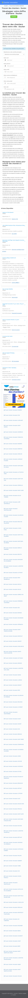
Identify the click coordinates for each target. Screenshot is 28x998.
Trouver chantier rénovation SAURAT (13, 724)
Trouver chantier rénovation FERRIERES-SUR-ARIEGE (13, 601)
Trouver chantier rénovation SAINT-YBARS (14, 739)
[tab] (14, 213)
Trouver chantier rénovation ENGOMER (14, 925)
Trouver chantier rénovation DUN (12, 729)
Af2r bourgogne (15, 361)
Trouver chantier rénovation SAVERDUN (14, 432)
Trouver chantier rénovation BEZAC (13, 930)
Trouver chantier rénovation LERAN (13, 756)
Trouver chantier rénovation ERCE (12, 690)
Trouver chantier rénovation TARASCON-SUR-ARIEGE (13, 437)
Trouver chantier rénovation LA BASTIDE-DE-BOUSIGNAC (13, 958)
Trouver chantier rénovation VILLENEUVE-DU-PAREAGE (14, 696)
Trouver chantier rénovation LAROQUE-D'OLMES (13, 459)
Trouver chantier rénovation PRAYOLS (13, 809)
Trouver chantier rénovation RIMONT (13, 685)
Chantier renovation (10, 2)
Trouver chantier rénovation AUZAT (13, 718)
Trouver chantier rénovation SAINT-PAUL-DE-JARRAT (13, 535)
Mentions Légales (22, 993)
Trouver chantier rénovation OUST (12, 798)
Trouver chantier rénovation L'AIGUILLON (14, 902)
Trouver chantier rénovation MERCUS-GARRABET (13, 548)
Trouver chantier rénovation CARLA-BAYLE (14, 646)
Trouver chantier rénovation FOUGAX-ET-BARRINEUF (13, 777)
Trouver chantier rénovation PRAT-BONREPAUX (12, 578)
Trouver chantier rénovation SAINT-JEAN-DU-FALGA (13, 466)
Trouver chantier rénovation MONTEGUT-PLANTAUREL (13, 913)
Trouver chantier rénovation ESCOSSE (13, 825)
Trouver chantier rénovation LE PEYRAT (14, 793)
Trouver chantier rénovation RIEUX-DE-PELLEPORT (13, 522)
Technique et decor (16, 379)
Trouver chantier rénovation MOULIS (13, 584)
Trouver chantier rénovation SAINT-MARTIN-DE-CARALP (12, 952)
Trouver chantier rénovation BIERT (12, 946)
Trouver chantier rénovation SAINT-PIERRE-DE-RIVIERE (12, 630)
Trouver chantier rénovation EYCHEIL (13, 771)
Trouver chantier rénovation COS (12, 871)
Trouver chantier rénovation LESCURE (13, 761)
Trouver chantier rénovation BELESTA (13, 554)
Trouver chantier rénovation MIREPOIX (13, 448)
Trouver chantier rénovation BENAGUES (14, 783)
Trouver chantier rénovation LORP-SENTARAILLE (12, 502)
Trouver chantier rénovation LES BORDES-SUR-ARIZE (14, 750)
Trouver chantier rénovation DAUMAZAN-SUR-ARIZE (13, 618)
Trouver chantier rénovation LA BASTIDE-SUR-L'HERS (13, 669)
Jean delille (14, 233)
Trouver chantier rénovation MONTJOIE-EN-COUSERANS (13, 560)
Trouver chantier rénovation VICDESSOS (14, 766)
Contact (14, 994)
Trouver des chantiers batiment (16, 5)
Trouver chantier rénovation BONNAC (13, 612)
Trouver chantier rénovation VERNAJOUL (14, 624)
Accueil (6, 5)
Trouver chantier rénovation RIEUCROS (13, 702)
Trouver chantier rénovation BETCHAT (13, 837)
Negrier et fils (15, 219)
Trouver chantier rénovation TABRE (13, 865)
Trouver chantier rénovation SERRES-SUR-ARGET (14, 595)
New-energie (15, 297)
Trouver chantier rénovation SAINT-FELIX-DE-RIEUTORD (13, 896)
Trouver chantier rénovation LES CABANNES (11, 919)
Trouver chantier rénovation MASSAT (13, 641)
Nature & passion (16, 329)
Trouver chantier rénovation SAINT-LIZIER (14, 490)
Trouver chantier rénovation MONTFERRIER (11, 712)
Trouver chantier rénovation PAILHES (13, 855)
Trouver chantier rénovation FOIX (12, 415)
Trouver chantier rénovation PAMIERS (13, 410)
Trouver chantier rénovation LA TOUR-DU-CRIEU (14, 472)
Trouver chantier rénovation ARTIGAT (13, 788)
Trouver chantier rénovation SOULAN (13, 976)
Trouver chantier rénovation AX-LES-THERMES (12, 496)
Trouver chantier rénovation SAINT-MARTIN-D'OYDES (12, 970)
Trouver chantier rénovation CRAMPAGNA (14, 744)
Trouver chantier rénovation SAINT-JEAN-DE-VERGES (13, 542)
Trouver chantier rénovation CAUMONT (14, 936)
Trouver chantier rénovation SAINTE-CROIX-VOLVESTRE (12, 652)
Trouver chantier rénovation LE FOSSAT (14, 572)
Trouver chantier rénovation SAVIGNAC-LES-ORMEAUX (13, 843)
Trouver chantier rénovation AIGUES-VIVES (14, 803)
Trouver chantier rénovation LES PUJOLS (14, 658)
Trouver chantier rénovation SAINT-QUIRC (14, 814)
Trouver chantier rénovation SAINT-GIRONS (12, 426)
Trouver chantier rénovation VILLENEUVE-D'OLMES (14, 515)
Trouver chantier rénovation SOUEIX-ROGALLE (12, 876)
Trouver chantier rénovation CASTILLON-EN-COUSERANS (13, 889)
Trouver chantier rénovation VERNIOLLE (14, 485)
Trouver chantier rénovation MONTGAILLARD (11, 509)
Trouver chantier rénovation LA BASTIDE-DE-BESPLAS (13, 831)
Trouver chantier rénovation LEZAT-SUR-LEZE (13, 479)
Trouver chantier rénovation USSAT (13, 941)
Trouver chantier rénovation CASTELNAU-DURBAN (13, 849)
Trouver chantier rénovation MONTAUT (14, 636)
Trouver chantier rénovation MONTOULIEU (11, 883)
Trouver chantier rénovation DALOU (13, 589)
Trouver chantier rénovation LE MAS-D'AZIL (12, 529)
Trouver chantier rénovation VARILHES (13, 454)
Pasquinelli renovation (17, 313)
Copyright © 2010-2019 (7, 993)
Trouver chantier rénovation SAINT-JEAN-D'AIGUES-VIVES (13, 819)
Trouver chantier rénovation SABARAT (13, 860)
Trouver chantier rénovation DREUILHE (13, 907)
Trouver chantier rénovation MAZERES (13, 443)
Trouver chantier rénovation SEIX (12, 607)
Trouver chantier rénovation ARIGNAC (13, 663)
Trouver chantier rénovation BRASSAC (13, 734)
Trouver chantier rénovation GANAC (13, 675)
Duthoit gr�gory (15, 282)
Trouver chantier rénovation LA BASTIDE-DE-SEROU (13, 566)
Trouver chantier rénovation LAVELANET (14, 420)
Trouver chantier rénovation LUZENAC (13, 680)
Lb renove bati (15, 346)
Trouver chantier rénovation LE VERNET (14, 707)
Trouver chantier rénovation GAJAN (13, 964)
